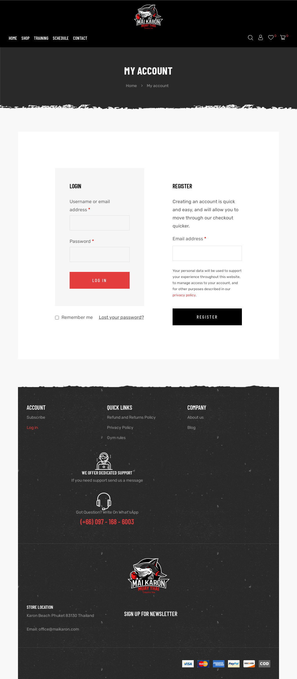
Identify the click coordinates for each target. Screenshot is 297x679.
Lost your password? (121, 317)
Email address (189, 238)
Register (207, 316)
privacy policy (184, 295)
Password (82, 241)
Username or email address (90, 205)
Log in (99, 280)
